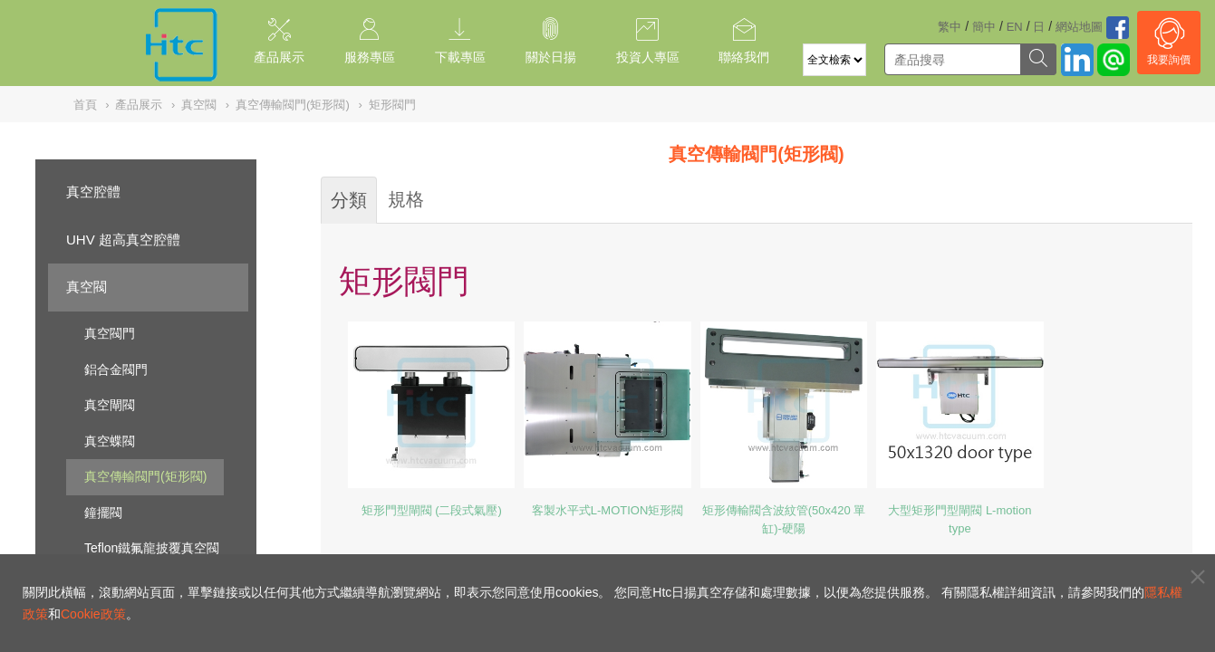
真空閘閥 (109, 405)
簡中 (984, 27)
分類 (349, 200)
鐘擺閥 (103, 512)
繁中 (949, 27)
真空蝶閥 (109, 441)
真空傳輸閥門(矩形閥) (145, 476)
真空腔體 (93, 191)
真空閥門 (109, 333)
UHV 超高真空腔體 (123, 239)
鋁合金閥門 (116, 369)
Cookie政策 (93, 614)
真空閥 (86, 286)
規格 (406, 199)
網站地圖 (1079, 27)
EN (1015, 27)
